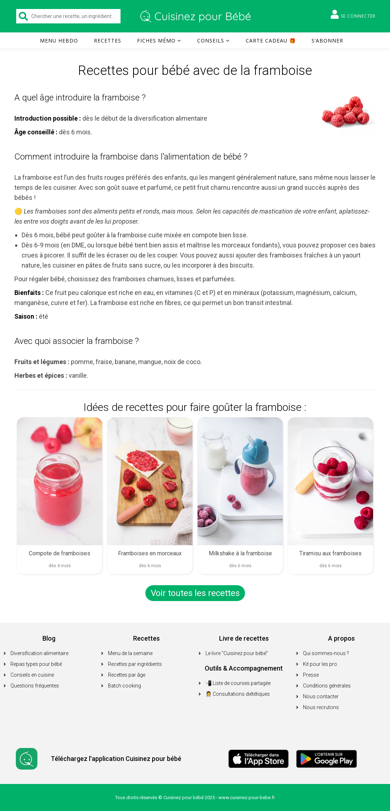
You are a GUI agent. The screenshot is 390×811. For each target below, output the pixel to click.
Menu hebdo (59, 40)
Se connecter (353, 14)
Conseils (210, 40)
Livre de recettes (244, 638)
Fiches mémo (156, 40)
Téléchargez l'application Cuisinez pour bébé (116, 758)
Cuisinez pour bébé (196, 16)
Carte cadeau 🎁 (271, 40)
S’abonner (327, 40)
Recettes (107, 40)
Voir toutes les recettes (195, 593)
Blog (48, 638)
